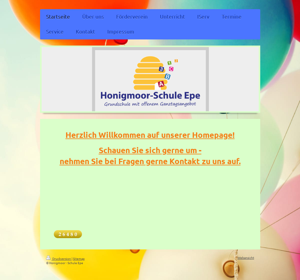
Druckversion (59, 258)
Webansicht (246, 257)
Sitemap (79, 258)
